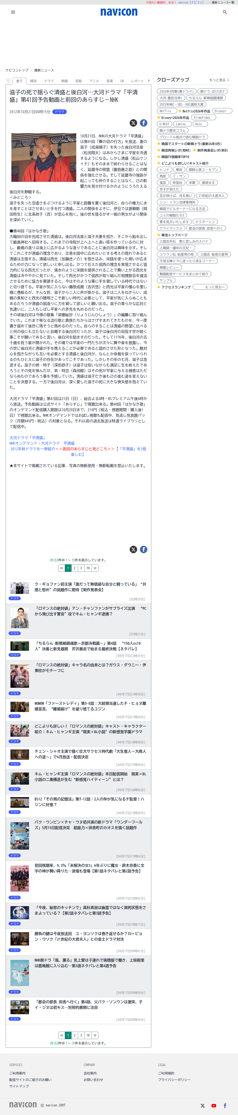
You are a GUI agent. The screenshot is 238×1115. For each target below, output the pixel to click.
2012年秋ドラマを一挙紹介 (32, 449)
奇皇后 (177, 182)
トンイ (164, 169)
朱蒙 (192, 182)
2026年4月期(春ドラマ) (177, 91)
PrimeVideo (203, 117)
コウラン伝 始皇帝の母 (177, 254)
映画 (64, 81)
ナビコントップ (17, 70)
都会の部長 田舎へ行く (206, 228)
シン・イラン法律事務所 (177, 202)
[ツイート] (133, 123)
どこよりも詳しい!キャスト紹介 (185, 163)
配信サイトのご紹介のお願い (30, 1079)
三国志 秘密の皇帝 (214, 254)
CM (122, 81)
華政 (179, 169)
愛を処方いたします (174, 222)
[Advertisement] (119, 43)
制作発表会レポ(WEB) (212, 150)
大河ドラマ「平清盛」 (28, 438)
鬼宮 (163, 182)
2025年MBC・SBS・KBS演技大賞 (182, 104)
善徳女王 (208, 182)
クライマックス (171, 228)
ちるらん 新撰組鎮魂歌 (206, 98)
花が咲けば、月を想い (176, 195)
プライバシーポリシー (174, 1079)
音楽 (109, 81)
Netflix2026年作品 (196, 111)
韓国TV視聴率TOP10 (175, 157)
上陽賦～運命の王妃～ (176, 248)
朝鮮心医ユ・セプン (203, 169)
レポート (137, 81)
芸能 (78, 81)
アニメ (94, 81)
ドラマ (49, 81)
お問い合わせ (93, 1079)
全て (19, 81)
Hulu (200, 124)
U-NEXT (164, 124)
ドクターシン (205, 222)
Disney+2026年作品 (175, 117)
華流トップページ (175, 235)
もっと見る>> (210, 287)
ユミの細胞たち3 (172, 215)
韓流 (33, 81)
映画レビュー (169, 267)
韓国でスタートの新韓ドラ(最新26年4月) (192, 144)
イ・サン (179, 176)
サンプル (166, 280)
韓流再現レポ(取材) (176, 150)
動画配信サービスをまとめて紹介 (184, 274)
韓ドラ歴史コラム (173, 130)
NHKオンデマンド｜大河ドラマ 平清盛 (42, 443)
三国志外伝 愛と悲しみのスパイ (184, 241)
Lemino (182, 124)
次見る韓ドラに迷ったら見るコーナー (187, 261)
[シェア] (143, 123)
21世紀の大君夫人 (212, 195)
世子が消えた (169, 189)
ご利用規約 (166, 1073)
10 (107, 568)
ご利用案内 (17, 1073)
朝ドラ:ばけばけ (212, 91)
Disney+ (222, 111)
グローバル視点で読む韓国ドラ (182, 137)
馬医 (163, 176)
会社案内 (90, 1073)
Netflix (167, 111)
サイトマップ (19, 1086)
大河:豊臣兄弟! (171, 98)
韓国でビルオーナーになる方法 (182, 208)
